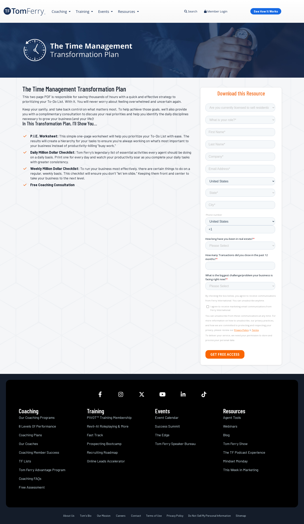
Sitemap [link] (241, 515)
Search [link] (190, 11)
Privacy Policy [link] (175, 515)
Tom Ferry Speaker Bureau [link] (175, 443)
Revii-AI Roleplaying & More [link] (107, 426)
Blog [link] (226, 435)
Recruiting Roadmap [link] (102, 452)
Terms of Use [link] (154, 515)
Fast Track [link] (95, 435)
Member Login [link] (215, 11)
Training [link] (83, 11)
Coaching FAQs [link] (30, 478)
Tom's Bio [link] (85, 515)
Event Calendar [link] (167, 417)
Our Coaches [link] (28, 443)
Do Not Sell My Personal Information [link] (209, 515)
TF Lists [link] (25, 461)
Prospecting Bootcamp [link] (104, 443)
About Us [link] (68, 515)
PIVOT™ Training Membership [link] (109, 417)
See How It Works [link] (266, 11)
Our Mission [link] (103, 515)
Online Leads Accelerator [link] (106, 461)
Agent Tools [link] (232, 417)
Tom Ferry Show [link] (235, 443)
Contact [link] (136, 515)
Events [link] (104, 11)
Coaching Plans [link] (30, 435)
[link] (24, 11)
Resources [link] (127, 11)
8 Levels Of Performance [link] (37, 426)
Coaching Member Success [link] (39, 452)
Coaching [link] (60, 11)
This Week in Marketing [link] (240, 470)
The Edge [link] (162, 435)
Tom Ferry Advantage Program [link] (42, 470)
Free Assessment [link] (32, 487)
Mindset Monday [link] (235, 461)
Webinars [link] (230, 426)
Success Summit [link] (167, 426)
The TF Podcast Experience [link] (244, 452)
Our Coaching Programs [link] (37, 417)
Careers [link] (120, 515)
